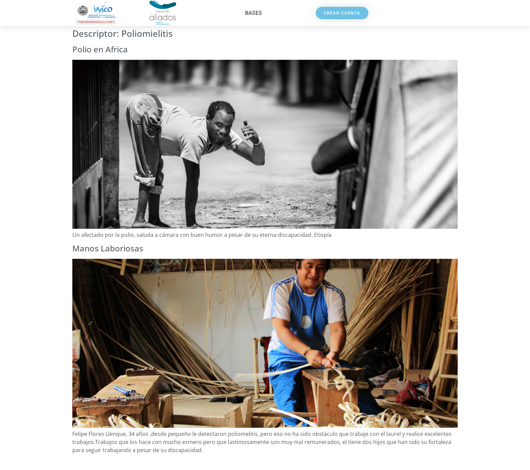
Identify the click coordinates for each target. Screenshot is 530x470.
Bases (253, 13)
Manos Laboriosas (107, 248)
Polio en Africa (100, 49)
